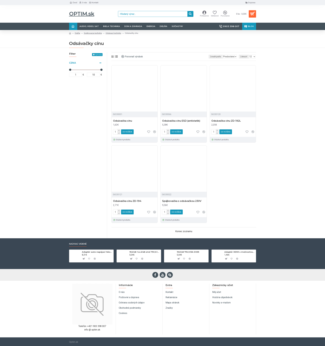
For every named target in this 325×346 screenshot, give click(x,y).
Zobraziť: (244, 57)
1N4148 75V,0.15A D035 (188, 252)
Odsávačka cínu (122, 120)
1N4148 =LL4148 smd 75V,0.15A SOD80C (144, 252)
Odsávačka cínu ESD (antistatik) (181, 120)
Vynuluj (98, 54)
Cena (72, 62)
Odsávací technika (113, 33)
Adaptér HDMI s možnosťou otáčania (239, 252)
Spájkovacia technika (93, 33)
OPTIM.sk (81, 14)
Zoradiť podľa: (209, 57)
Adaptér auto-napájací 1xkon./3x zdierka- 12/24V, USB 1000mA (97, 252)
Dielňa (77, 33)
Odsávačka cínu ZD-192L (226, 120)
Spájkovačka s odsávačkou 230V (181, 201)
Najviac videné (78, 244)
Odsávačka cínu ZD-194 (127, 201)
